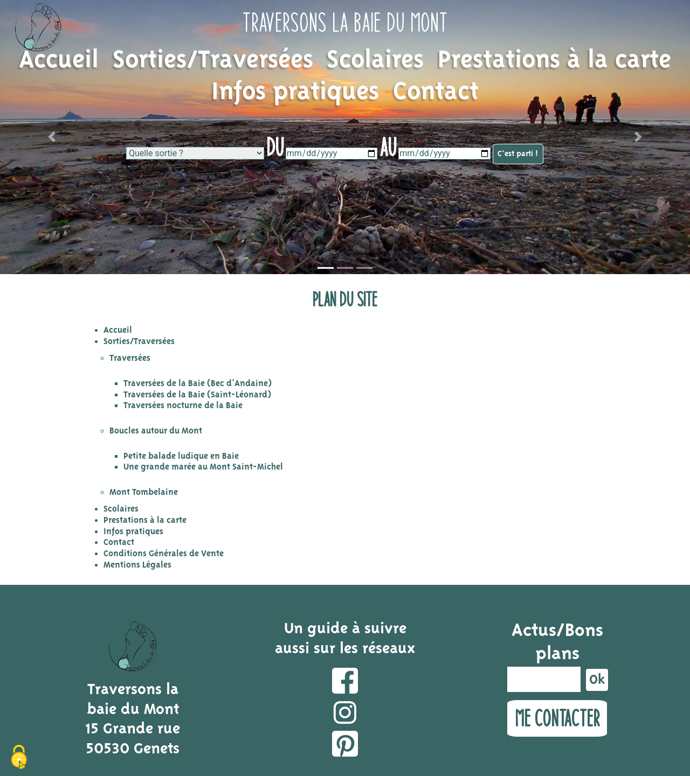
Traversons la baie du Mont (345, 22)
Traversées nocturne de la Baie (183, 406)
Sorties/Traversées (213, 60)
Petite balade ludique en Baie (181, 456)
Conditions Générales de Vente (164, 554)
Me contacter (557, 718)
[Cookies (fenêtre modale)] (19, 757)
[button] (52, 137)
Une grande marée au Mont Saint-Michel (203, 467)
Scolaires (375, 60)
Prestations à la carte (554, 60)
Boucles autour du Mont (155, 431)
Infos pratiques (295, 92)
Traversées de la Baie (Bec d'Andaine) (197, 384)
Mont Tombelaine (143, 492)
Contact (436, 92)
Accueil (59, 60)
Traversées (129, 358)
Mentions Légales (137, 565)
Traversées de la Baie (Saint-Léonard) (197, 395)
